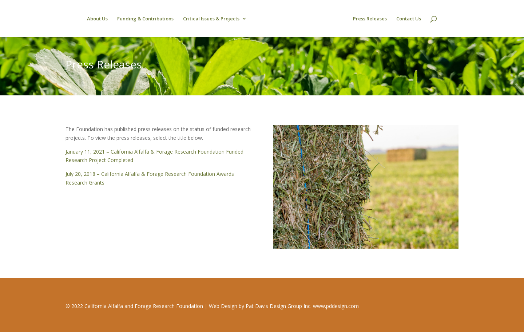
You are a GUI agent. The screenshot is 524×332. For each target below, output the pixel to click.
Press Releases (370, 19)
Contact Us (408, 19)
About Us (97, 19)
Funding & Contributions (145, 19)
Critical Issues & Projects (211, 19)
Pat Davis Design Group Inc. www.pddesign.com (302, 306)
